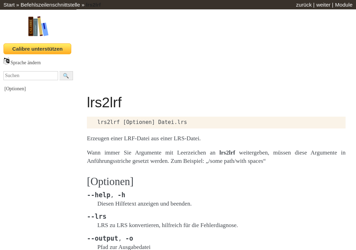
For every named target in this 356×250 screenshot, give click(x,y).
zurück (304, 5)
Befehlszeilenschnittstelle (50, 5)
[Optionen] (15, 88)
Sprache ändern (22, 62)
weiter (323, 5)
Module (344, 5)
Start (9, 5)
